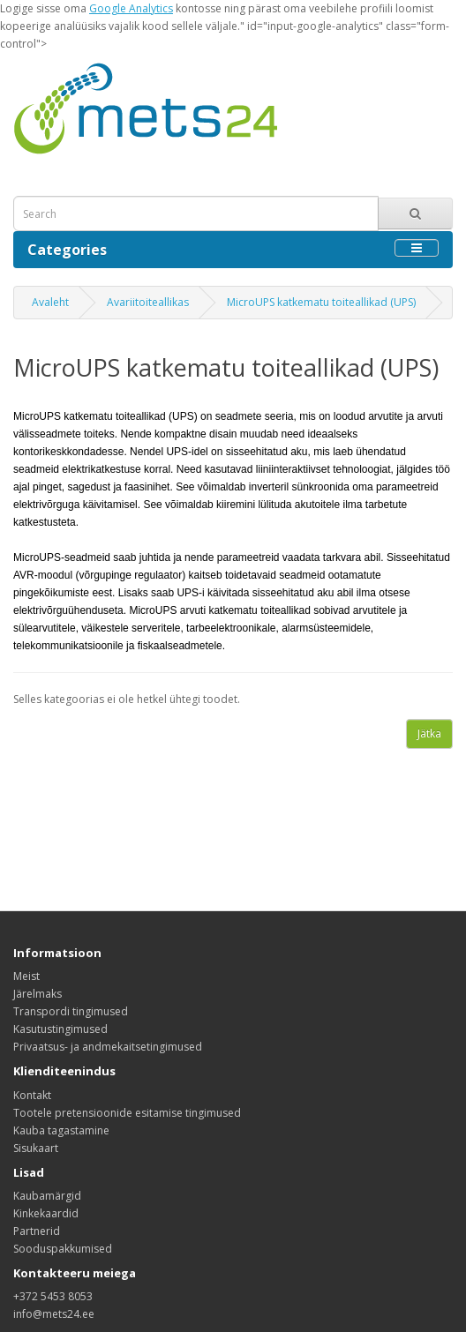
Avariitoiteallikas (148, 302)
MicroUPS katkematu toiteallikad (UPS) (321, 302)
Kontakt (32, 1095)
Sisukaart (35, 1148)
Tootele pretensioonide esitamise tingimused (127, 1112)
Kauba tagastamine (61, 1130)
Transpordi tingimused (70, 1011)
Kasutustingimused (60, 1028)
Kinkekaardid (46, 1213)
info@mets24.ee (53, 1313)
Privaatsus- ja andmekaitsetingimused (107, 1046)
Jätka (429, 733)
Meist (26, 976)
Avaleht (50, 302)
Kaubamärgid (47, 1195)
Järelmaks (37, 993)
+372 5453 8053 (53, 1296)
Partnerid (36, 1230)
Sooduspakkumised (62, 1248)
